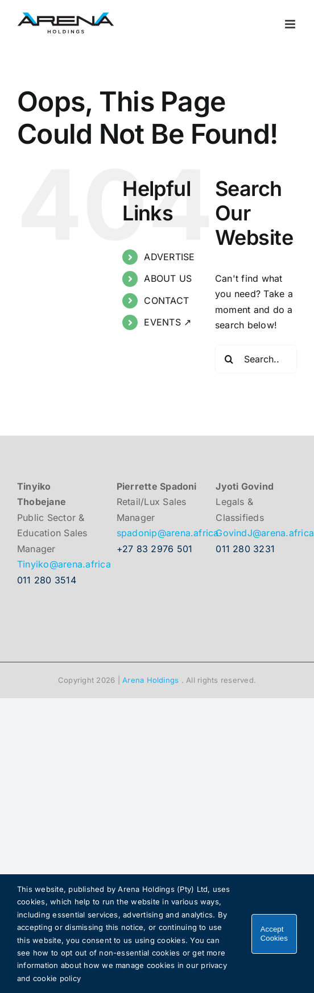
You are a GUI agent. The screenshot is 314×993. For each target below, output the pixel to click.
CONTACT (166, 300)
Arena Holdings (150, 680)
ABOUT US (168, 278)
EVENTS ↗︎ (167, 322)
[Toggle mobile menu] (291, 24)
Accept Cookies (274, 933)
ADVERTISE (169, 256)
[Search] (229, 359)
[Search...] (256, 359)
